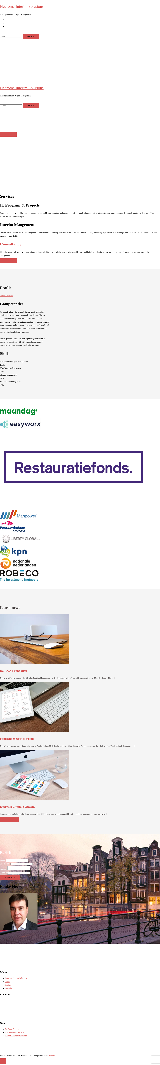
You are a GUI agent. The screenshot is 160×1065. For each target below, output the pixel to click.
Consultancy (10, 244)
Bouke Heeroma (6, 296)
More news (9, 819)
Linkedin (8, 30)
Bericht (3, 870)
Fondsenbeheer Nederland (17, 738)
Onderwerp (5, 864)
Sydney (52, 1056)
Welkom (8, 134)
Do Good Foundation (13, 670)
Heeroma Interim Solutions (22, 6)
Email (3, 860)
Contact (8, 26)
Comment (4, 873)
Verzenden (10, 878)
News (7, 23)
